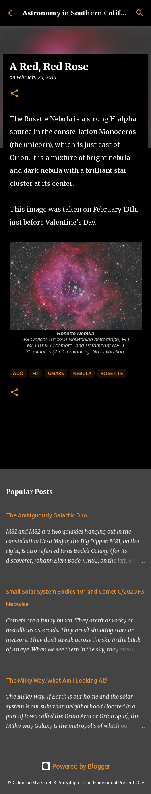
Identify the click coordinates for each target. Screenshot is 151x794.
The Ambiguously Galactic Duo (46, 515)
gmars (56, 373)
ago (18, 373)
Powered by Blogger (75, 766)
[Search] (140, 13)
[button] (14, 93)
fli (36, 373)
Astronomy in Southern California (81, 13)
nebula (82, 373)
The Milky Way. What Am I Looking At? (57, 680)
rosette (112, 373)
